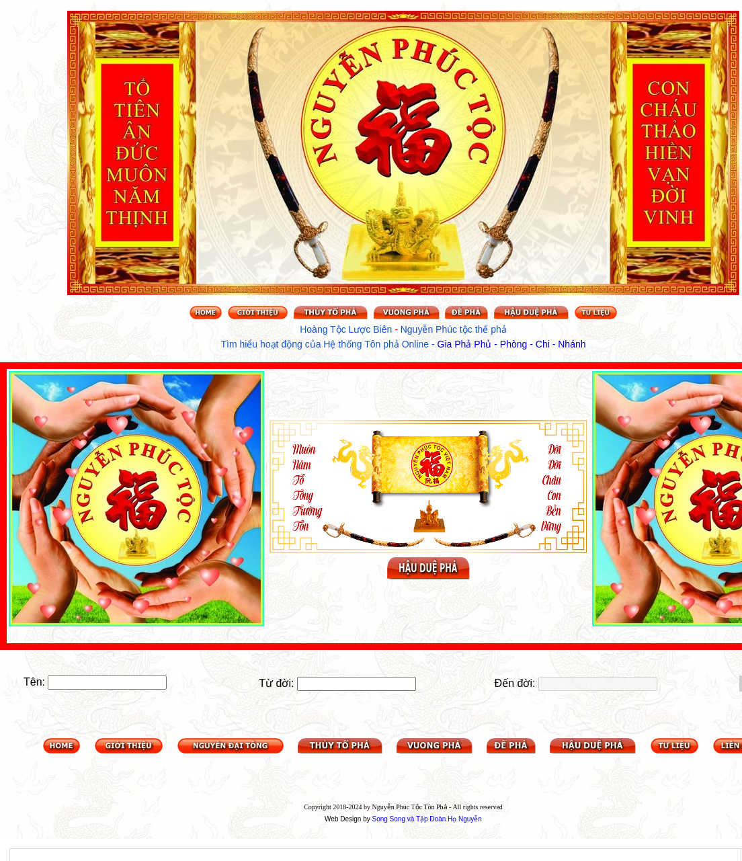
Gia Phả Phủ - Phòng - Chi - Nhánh (512, 344)
